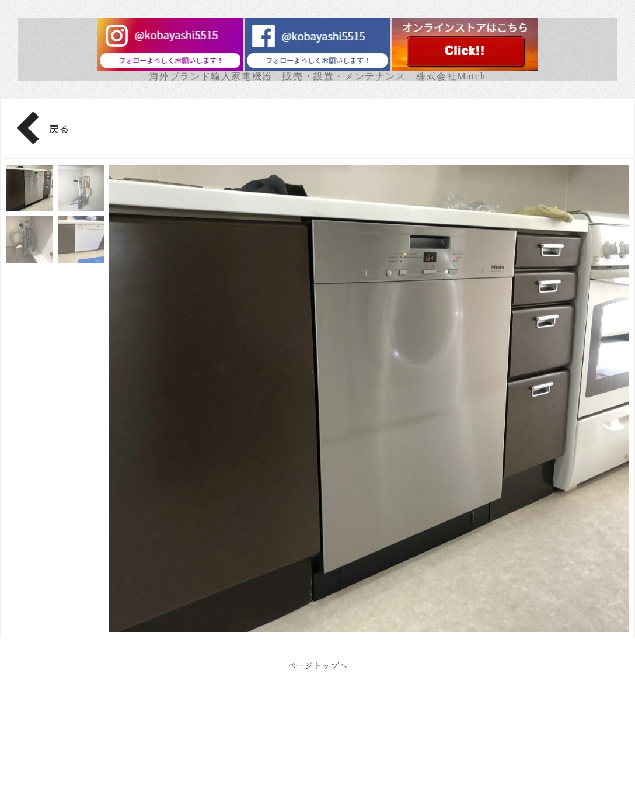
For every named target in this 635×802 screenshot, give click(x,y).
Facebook (317, 762)
